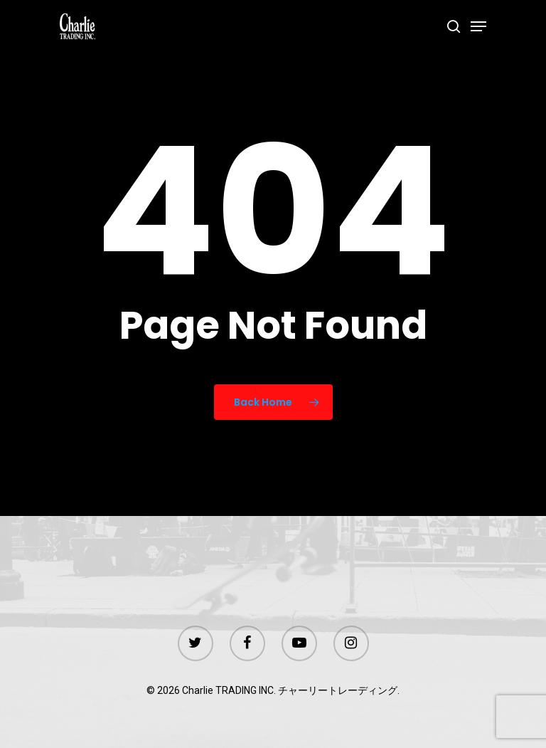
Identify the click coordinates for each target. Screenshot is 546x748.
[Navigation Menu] (478, 26)
